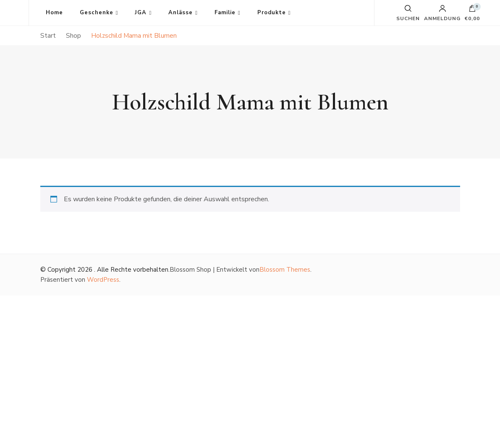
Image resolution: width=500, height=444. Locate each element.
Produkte (271, 12)
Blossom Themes (284, 269)
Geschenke (96, 12)
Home (54, 12)
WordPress (103, 279)
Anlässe (180, 12)
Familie (225, 12)
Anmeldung (442, 13)
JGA (141, 12)
